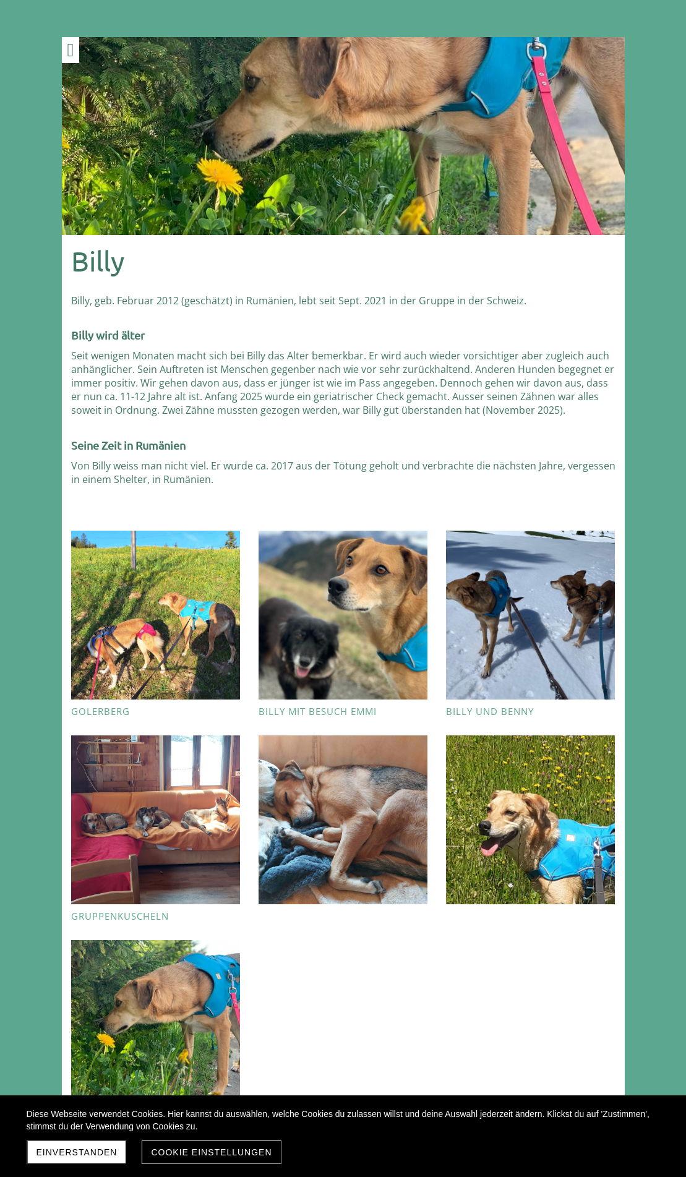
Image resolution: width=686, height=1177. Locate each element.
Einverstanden (77, 1152)
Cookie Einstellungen (211, 1152)
